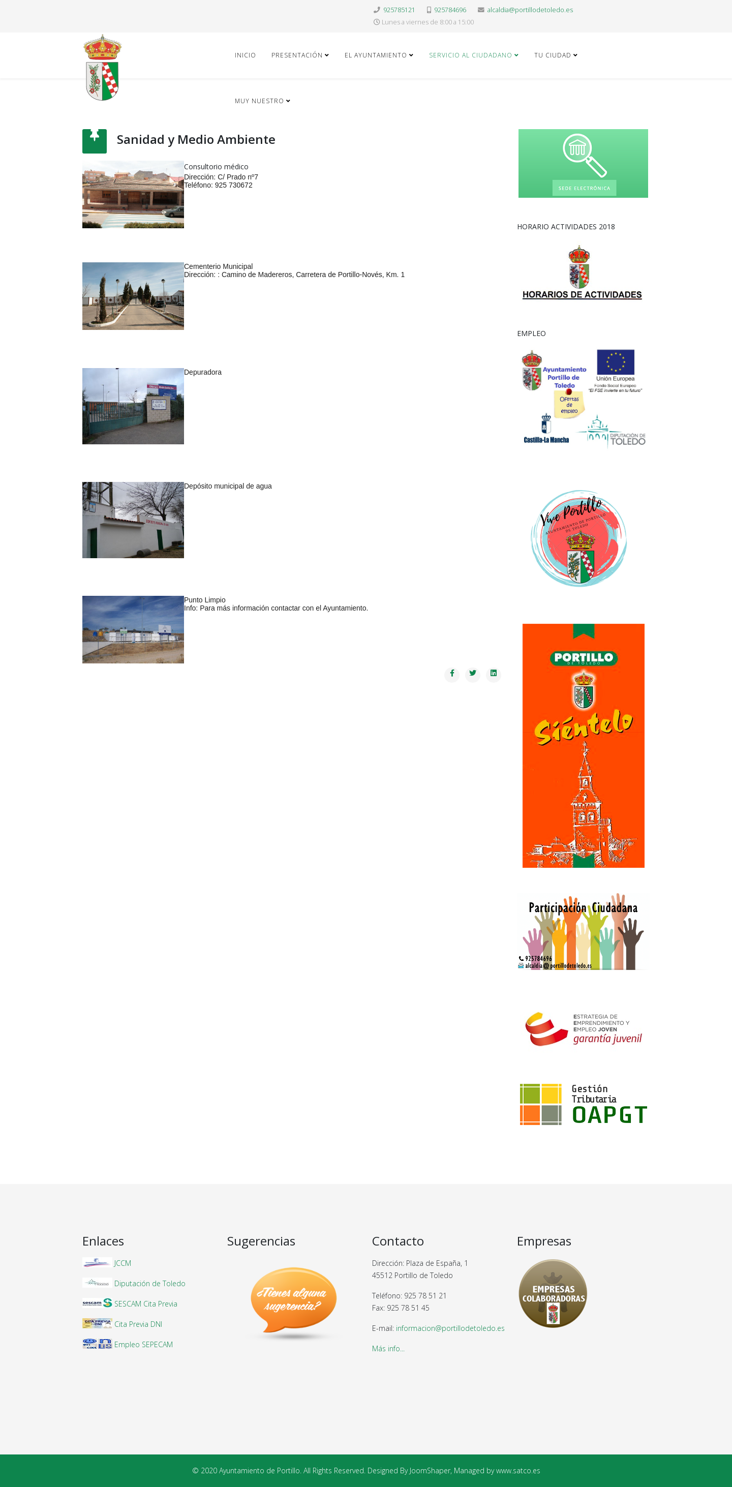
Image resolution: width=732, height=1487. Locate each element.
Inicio (245, 55)
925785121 (399, 10)
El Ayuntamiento (376, 55)
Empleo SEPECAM (143, 1344)
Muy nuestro (259, 101)
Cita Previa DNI (138, 1324)
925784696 (450, 10)
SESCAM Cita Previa (145, 1304)
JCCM (122, 1263)
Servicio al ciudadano (470, 55)
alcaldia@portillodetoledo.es (530, 10)
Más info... (388, 1348)
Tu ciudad (552, 55)
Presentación (297, 55)
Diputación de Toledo (150, 1283)
